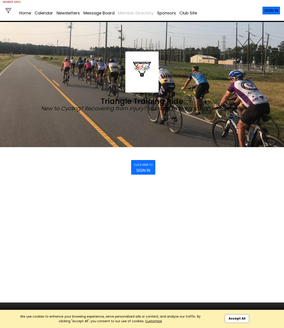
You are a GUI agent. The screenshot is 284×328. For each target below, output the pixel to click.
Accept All (237, 318)
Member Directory (136, 13)
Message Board (98, 13)
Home (25, 13)
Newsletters (68, 13)
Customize (153, 321)
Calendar (44, 13)
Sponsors (166, 13)
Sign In (271, 10)
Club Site (188, 13)
